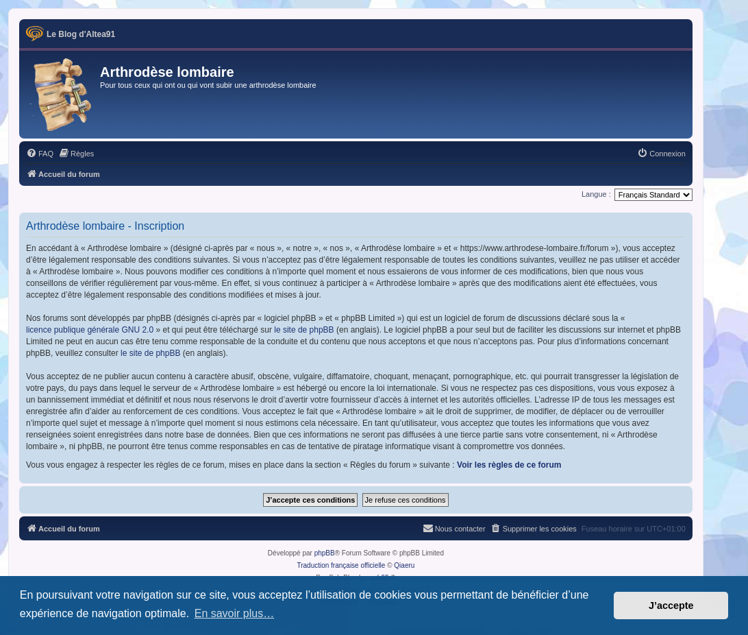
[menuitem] (39, 153)
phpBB (324, 553)
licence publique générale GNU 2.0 (89, 330)
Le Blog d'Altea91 (81, 34)
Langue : (596, 194)
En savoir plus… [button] (235, 613)
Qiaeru (404, 565)
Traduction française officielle (341, 565)
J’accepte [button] (671, 605)
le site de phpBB (304, 330)
